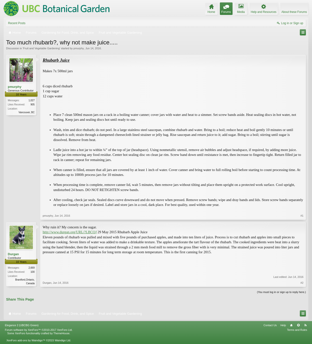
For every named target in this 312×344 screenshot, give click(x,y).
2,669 (32, 267)
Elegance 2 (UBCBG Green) (22, 325)
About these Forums (294, 12)
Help (283, 325)
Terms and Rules (297, 329)
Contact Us (270, 325)
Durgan (13, 254)
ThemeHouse (61, 333)
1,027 (32, 100)
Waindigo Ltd (62, 340)
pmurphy (78, 48)
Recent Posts (16, 23)
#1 (302, 215)
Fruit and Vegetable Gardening (41, 48)
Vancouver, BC (27, 112)
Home (291, 325)
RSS (305, 325)
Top (298, 325)
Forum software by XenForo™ (39, 329)
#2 (302, 282)
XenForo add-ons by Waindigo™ (25, 340)
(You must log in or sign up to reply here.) (281, 292)
